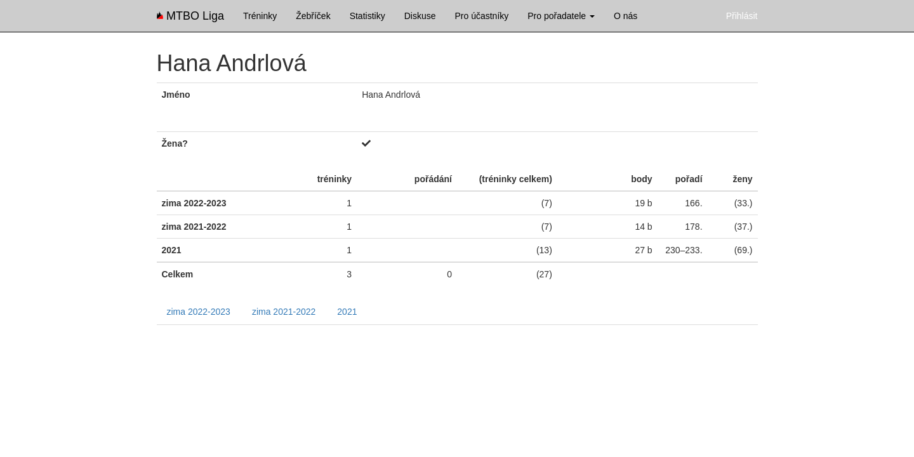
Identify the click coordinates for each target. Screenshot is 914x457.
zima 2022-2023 (198, 312)
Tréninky (260, 16)
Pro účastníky (481, 16)
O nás (625, 16)
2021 (347, 312)
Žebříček (313, 16)
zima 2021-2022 (283, 312)
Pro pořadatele (561, 16)
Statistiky (367, 16)
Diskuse (420, 16)
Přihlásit (742, 16)
